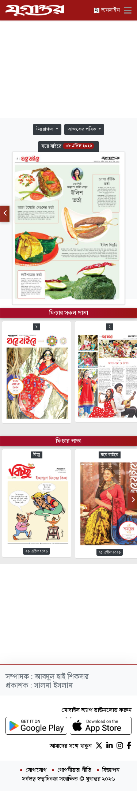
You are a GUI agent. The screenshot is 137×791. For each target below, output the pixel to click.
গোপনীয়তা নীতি (74, 770)
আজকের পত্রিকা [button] (83, 129)
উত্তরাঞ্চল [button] (45, 129)
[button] (68, 146)
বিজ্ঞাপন (110, 770)
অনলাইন (107, 10)
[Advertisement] (68, 69)
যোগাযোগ (36, 770)
